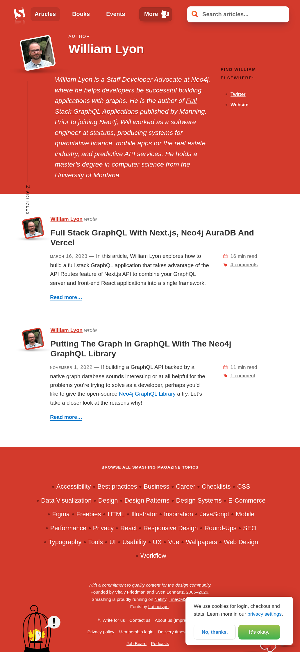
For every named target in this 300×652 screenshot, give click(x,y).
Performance (68, 528)
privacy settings (264, 614)
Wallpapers (201, 542)
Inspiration (178, 514)
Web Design (241, 542)
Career (185, 486)
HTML (116, 514)
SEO (249, 528)
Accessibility (73, 486)
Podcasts (160, 643)
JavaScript (214, 514)
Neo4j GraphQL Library (147, 394)
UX (157, 542)
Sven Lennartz (169, 592)
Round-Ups (220, 528)
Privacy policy (101, 631)
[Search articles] (238, 14)
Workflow (153, 555)
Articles (45, 14)
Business (156, 486)
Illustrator (144, 514)
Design (108, 500)
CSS (243, 486)
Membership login (136, 631)
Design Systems (199, 500)
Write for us (114, 620)
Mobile (245, 514)
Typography (65, 542)
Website (239, 104)
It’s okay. (259, 632)
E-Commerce (246, 500)
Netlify (160, 599)
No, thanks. (214, 632)
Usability (134, 542)
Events (115, 14)
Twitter (238, 94)
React (128, 528)
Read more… (66, 297)
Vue (173, 542)
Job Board (136, 643)
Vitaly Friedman (130, 592)
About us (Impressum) (176, 620)
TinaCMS (178, 599)
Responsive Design (170, 528)
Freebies (88, 514)
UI (113, 542)
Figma (61, 514)
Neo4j (199, 79)
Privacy (103, 528)
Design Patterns (146, 500)
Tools (95, 542)
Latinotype (158, 606)
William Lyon (67, 219)
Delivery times (171, 631)
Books (81, 14)
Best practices (117, 486)
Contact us (139, 620)
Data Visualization (66, 500)
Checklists (216, 486)
